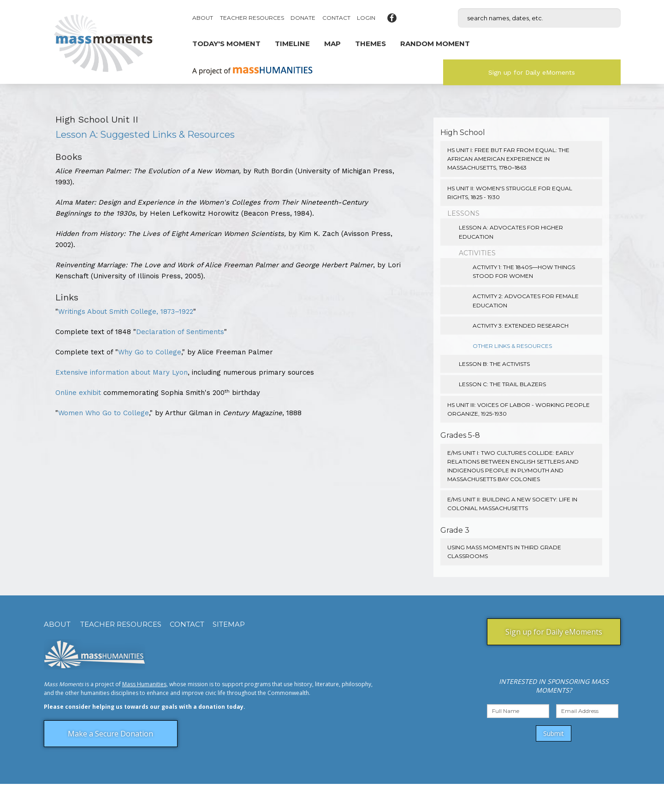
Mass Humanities (144, 684)
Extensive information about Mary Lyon (121, 372)
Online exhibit (78, 392)
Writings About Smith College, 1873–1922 (125, 311)
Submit (553, 733)
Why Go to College (149, 352)
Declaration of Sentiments (180, 332)
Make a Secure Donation (110, 734)
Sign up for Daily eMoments (531, 72)
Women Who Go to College (103, 413)
